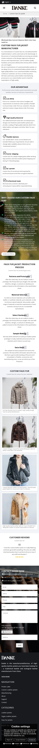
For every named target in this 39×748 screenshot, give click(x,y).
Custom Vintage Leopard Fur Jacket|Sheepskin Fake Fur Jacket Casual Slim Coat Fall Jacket (19, 449)
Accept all (32, 740)
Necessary (7, 743)
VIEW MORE (5, 677)
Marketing (34, 743)
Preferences (24, 743)
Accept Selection (21, 740)
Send (19, 645)
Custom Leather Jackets (9, 690)
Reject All (9, 740)
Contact (4, 702)
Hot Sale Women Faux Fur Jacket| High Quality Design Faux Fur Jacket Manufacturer (18, 411)
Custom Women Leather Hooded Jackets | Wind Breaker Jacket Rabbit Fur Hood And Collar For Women (19, 488)
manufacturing (6, 693)
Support (4, 699)
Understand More (8, 254)
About (3, 696)
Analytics (15, 743)
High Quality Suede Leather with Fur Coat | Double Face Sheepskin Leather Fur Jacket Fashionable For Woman (19, 526)
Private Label (5, 687)
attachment (7, 632)
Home (5, 14)
